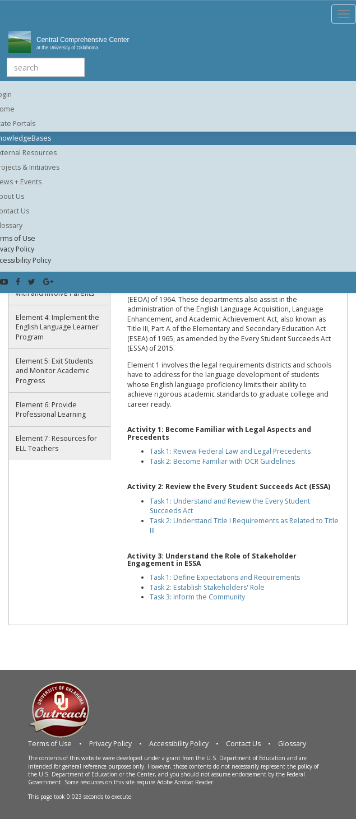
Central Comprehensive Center (144, 44)
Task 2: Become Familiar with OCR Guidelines (222, 461)
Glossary (292, 743)
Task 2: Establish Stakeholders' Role (207, 587)
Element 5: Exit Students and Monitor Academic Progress (54, 370)
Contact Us (243, 743)
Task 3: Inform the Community (197, 597)
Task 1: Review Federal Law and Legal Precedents (230, 451)
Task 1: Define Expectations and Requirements (225, 577)
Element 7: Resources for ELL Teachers (56, 443)
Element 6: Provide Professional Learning (51, 410)
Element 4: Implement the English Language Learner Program (57, 327)
